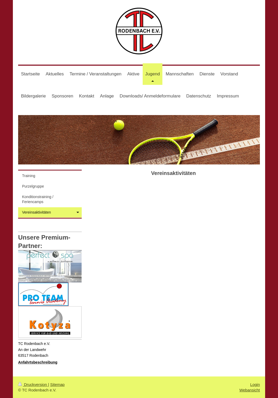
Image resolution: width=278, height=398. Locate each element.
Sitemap (57, 384)
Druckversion (33, 384)
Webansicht (249, 390)
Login (255, 384)
